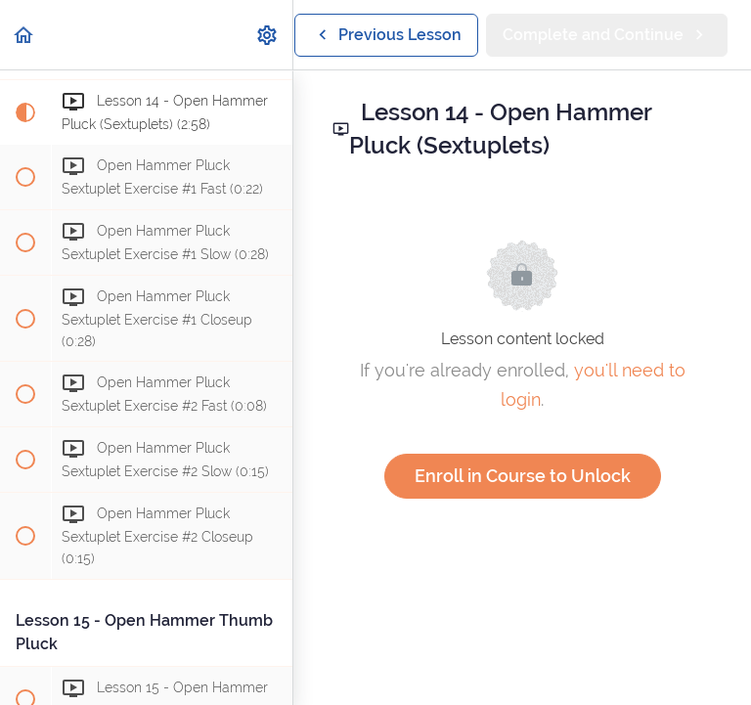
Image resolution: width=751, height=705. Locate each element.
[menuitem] (267, 34)
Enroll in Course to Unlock (523, 475)
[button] (24, 34)
